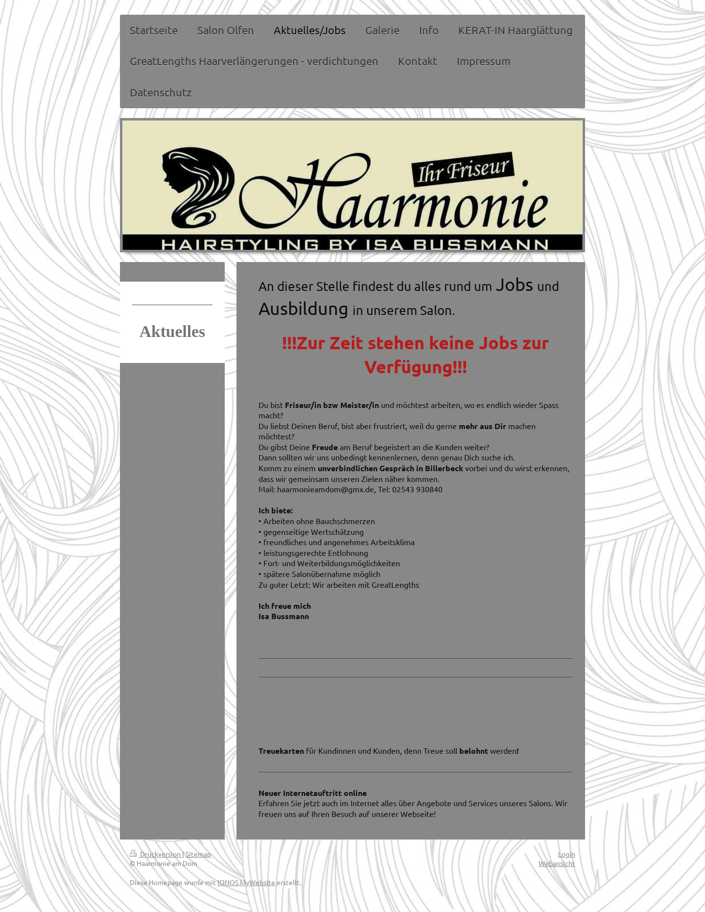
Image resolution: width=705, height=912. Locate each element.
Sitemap (198, 853)
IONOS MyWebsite (246, 882)
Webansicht (557, 863)
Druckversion (156, 853)
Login (566, 853)
